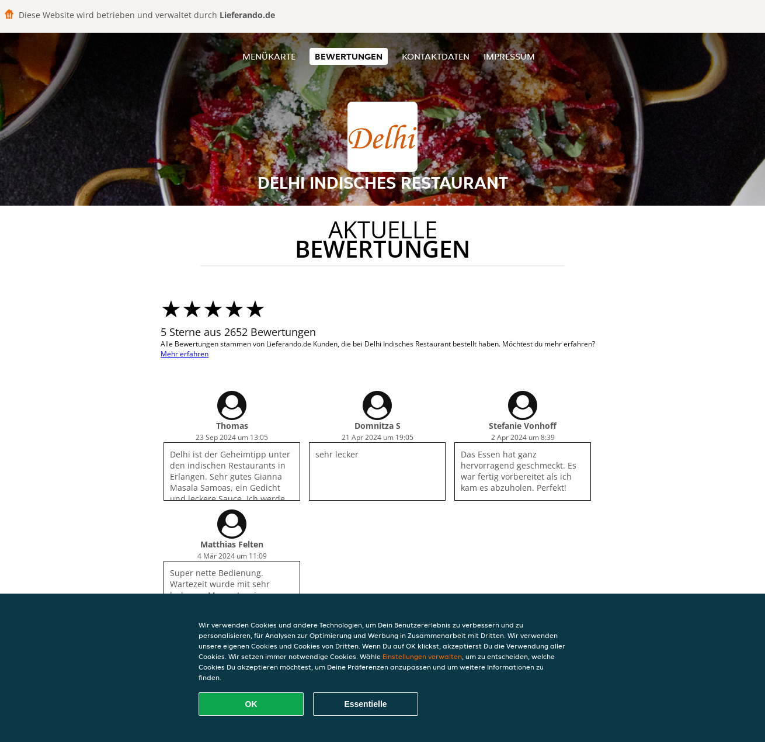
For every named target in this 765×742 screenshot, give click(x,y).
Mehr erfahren (184, 354)
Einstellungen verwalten (422, 656)
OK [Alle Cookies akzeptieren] (251, 704)
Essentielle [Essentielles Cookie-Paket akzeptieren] (365, 704)
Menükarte (268, 56)
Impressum (509, 56)
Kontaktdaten (436, 56)
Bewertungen (348, 56)
